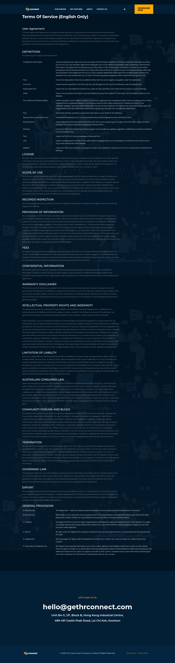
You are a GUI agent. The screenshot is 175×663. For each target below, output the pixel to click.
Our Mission (60, 9)
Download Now (144, 9)
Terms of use (131, 653)
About (90, 9)
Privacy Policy (143, 653)
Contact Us (102, 9)
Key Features (76, 9)
